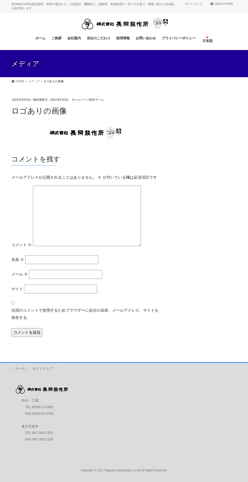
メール (19, 274)
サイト (17, 289)
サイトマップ (193, 4)
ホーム (20, 368)
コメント (21, 245)
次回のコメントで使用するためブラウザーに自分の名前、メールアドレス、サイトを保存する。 (85, 314)
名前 (17, 260)
